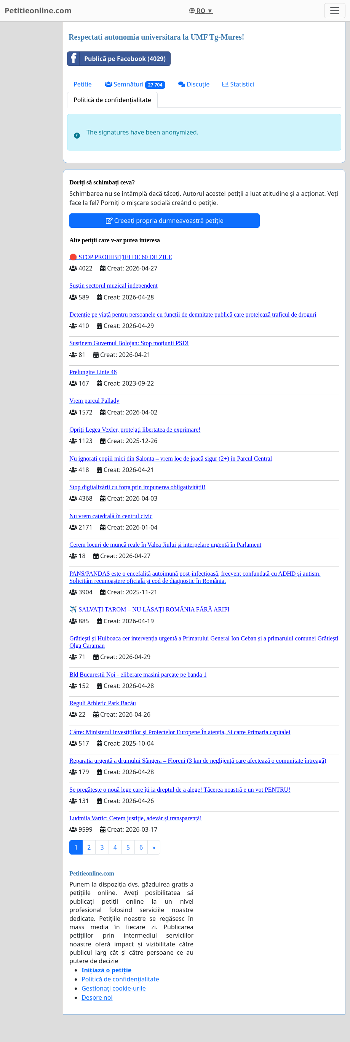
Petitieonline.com (38, 10)
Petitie (83, 84)
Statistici (238, 84)
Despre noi (97, 997)
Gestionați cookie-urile (114, 988)
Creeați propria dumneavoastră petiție (165, 220)
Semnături (135, 84)
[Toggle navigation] (334, 10)
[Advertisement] (29, 136)
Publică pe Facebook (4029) (116, 59)
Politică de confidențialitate (112, 100)
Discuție (193, 84)
